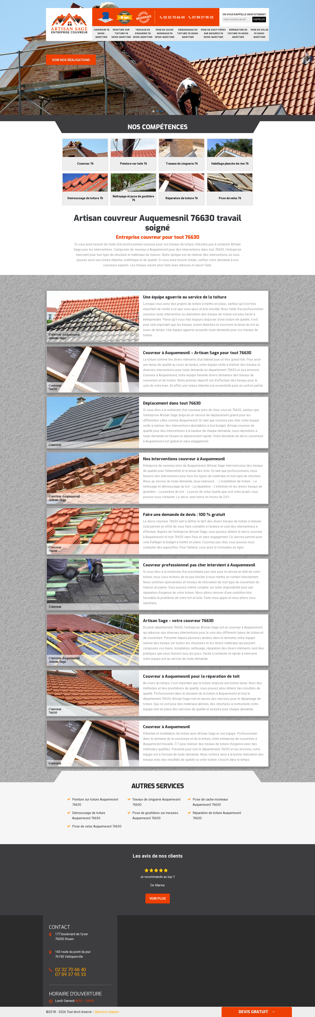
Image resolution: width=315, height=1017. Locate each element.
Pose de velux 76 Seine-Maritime (259, 33)
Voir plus (157, 898)
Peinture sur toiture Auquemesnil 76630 (95, 802)
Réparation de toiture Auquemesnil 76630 (217, 815)
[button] (153, 111)
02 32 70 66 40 (172, 17)
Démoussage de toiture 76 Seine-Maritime (188, 33)
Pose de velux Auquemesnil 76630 (96, 826)
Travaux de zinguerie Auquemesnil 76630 (156, 802)
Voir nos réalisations (71, 60)
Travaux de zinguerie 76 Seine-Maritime (142, 33)
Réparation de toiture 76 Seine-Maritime (238, 33)
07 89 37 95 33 (201, 17)
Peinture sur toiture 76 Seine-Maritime (121, 33)
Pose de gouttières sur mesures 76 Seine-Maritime (213, 33)
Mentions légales (106, 1012)
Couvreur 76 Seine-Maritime (101, 33)
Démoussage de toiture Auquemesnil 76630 (88, 815)
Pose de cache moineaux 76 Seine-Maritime (164, 33)
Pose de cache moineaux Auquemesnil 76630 (210, 802)
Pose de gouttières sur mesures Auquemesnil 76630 (155, 815)
